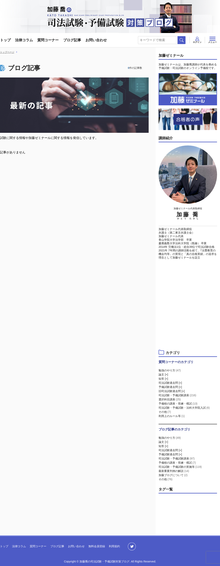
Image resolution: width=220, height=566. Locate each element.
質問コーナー (48, 40)
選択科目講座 (170, 399)
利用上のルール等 (172, 416)
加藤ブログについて (173, 475)
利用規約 (114, 546)
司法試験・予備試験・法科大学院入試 (184, 407)
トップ (5, 40)
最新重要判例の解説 (174, 471)
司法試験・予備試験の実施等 (180, 466)
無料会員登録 (96, 546)
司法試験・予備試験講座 (178, 395)
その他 (165, 411)
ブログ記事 (72, 40)
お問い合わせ (96, 40)
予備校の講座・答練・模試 (178, 403)
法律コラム (24, 40)
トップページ (7, 52)
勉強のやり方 (170, 370)
